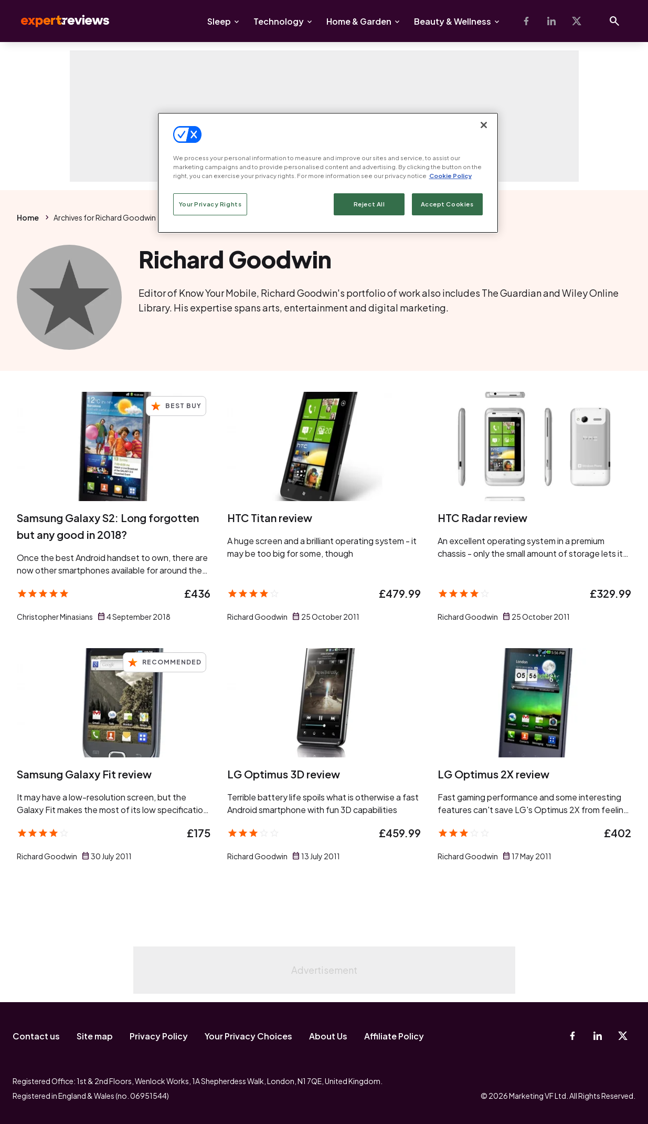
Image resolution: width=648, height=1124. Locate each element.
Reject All (369, 204)
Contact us (36, 1036)
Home (28, 217)
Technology (278, 21)
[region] (327, 172)
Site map (95, 1036)
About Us (328, 1036)
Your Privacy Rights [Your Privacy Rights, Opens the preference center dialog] (210, 204)
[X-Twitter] (576, 21)
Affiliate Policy (394, 1036)
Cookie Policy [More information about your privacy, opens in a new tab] (450, 176)
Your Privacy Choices (248, 1036)
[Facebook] (526, 21)
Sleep (219, 21)
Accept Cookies (447, 204)
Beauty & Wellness (452, 21)
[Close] (483, 125)
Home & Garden (358, 21)
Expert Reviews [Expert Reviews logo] (56, 21)
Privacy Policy (159, 1036)
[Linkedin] (551, 21)
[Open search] (614, 21)
